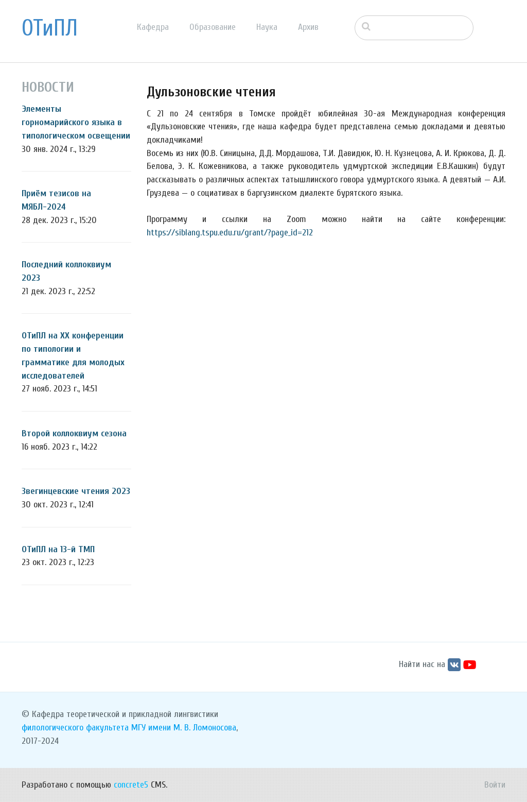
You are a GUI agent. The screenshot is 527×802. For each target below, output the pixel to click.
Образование (212, 27)
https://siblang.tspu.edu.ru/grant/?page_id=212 (230, 232)
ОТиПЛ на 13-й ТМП (58, 549)
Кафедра (153, 27)
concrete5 (131, 784)
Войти (494, 784)
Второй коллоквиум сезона (74, 433)
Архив (308, 27)
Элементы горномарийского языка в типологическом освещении (76, 122)
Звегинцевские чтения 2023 (76, 491)
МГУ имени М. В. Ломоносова (183, 727)
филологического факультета (75, 727)
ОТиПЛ (50, 28)
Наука (266, 27)
